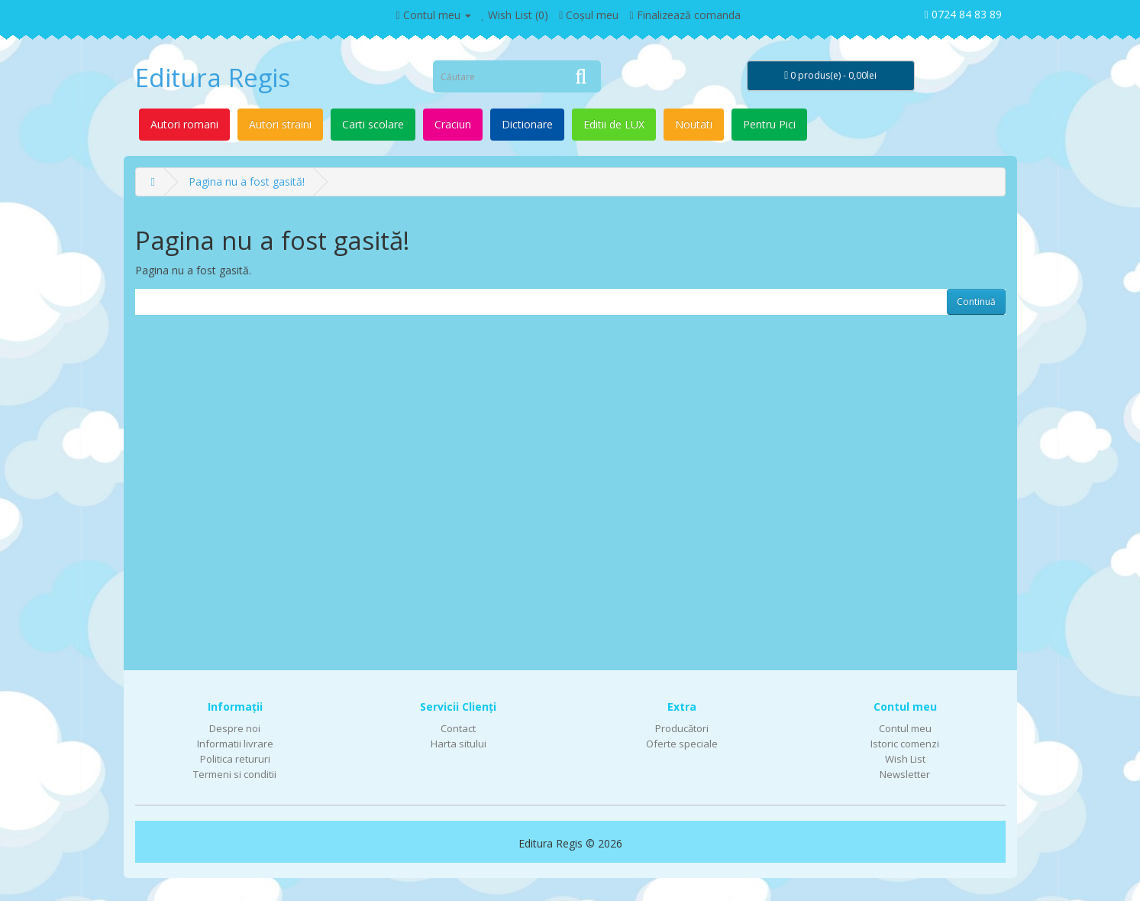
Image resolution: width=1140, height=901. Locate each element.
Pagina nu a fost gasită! (247, 181)
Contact (458, 728)
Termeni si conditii (234, 774)
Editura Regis (212, 77)
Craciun (452, 124)
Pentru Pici (769, 124)
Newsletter (905, 774)
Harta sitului (458, 743)
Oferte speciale (682, 743)
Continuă (976, 301)
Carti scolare (373, 124)
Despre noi (234, 728)
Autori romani (184, 124)
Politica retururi (235, 759)
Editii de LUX (613, 124)
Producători (682, 728)
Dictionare (527, 124)
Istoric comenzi (904, 743)
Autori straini (280, 124)
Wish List (905, 759)
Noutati (693, 124)
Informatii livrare (235, 743)
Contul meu (905, 728)
